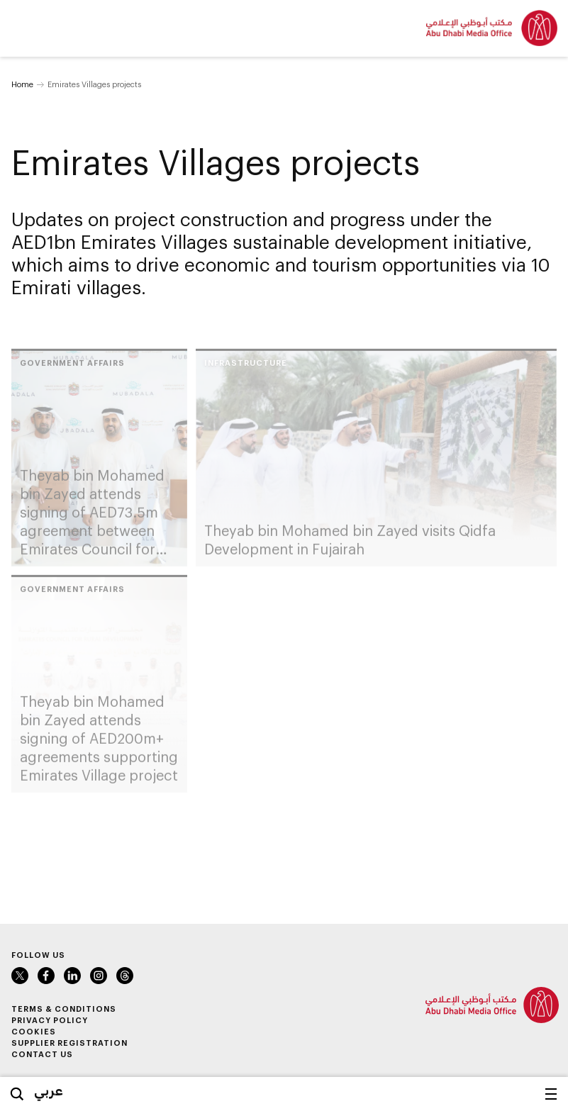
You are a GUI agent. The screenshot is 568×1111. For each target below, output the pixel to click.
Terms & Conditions (63, 1008)
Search (17, 1094)
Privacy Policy (49, 1020)
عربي (48, 1090)
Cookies (33, 1031)
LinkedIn (72, 975)
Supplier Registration (69, 1042)
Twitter (19, 975)
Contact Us (42, 1054)
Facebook (46, 975)
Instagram (98, 975)
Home (22, 84)
